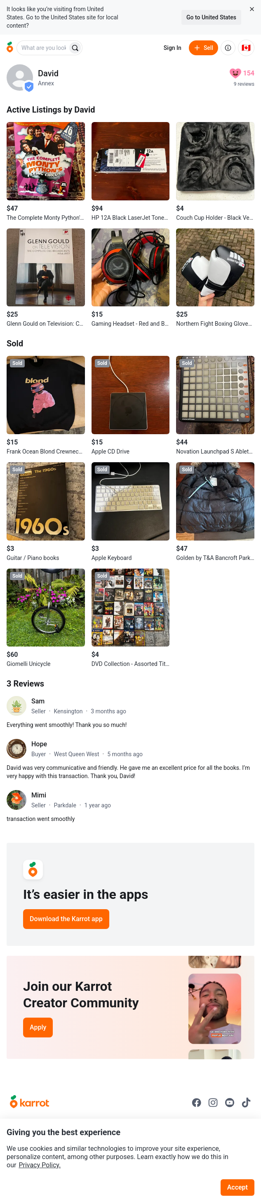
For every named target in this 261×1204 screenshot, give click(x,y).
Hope (39, 744)
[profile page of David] (20, 77)
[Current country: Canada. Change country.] (246, 48)
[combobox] (42, 47)
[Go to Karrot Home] (29, 1102)
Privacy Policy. (40, 1165)
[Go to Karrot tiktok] (246, 1103)
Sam (38, 701)
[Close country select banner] (252, 9)
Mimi (38, 795)
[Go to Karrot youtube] (230, 1103)
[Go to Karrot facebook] (197, 1103)
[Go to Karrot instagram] (213, 1103)
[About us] (228, 47)
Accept (237, 1187)
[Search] (75, 48)
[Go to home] (10, 48)
